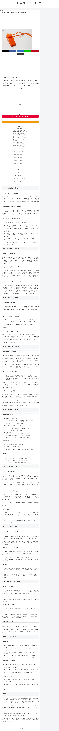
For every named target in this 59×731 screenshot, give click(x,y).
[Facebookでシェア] (11, 51)
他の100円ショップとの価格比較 (19, 141)
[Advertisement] (20, 21)
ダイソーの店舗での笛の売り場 (19, 127)
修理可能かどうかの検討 (18, 178)
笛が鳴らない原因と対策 (17, 175)
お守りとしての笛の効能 (18, 149)
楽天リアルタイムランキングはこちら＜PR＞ (20, 113)
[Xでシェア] (5, 51)
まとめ (14, 181)
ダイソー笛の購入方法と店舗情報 (19, 169)
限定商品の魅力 (17, 167)
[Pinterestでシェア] (29, 51)
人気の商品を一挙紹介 (18, 152)
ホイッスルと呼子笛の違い (18, 133)
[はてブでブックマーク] (17, 51)
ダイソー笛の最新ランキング (18, 150)
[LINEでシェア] (23, 51)
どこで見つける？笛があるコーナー (20, 130)
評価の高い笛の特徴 (17, 153)
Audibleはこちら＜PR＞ (20, 119)
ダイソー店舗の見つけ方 (18, 172)
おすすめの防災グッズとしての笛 (20, 135)
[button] (36, 51)
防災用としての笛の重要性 (18, 146)
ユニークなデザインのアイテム (19, 164)
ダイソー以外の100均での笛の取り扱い (21, 129)
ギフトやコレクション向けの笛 (19, 166)
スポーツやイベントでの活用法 (19, 147)
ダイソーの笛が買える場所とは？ (19, 126)
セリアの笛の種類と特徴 (18, 158)
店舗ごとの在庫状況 (17, 173)
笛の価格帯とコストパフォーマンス (19, 138)
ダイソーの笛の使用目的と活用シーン (19, 144)
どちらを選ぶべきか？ (18, 161)
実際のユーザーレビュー (18, 155)
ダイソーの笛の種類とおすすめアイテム (20, 132)
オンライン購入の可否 (18, 170)
